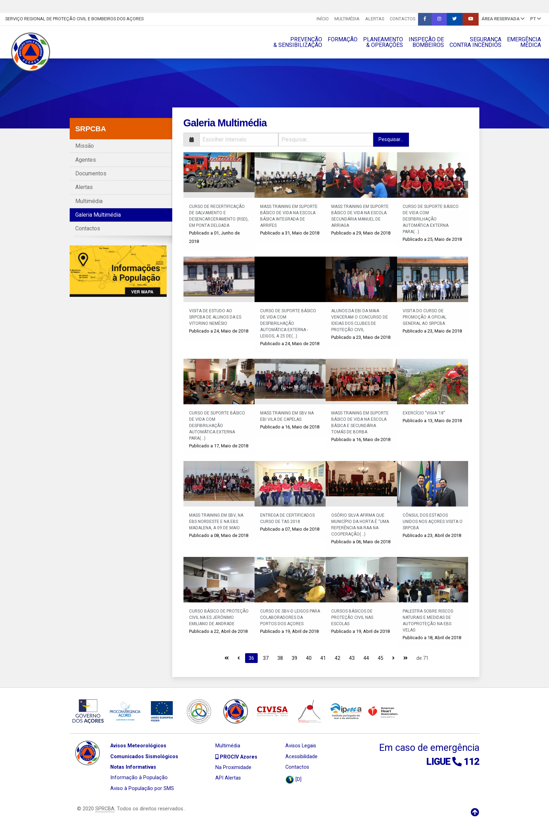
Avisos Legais (300, 746)
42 (337, 658)
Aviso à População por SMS (142, 788)
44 (366, 658)
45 (380, 658)
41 (323, 658)
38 (280, 658)
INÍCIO (323, 18)
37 (266, 658)
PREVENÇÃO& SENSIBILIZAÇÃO (297, 42)
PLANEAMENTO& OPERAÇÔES (383, 42)
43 (352, 658)
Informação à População (139, 778)
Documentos (90, 173)
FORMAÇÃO (342, 39)
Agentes (85, 159)
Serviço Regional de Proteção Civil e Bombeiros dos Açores (74, 18)
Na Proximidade (233, 767)
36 (251, 658)
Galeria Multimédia (98, 214)
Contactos (402, 18)
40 (309, 658)
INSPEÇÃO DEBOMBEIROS (426, 42)
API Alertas (228, 778)
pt (535, 18)
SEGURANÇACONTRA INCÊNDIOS (475, 42)
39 (294, 658)
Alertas (374, 18)
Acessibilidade (301, 757)
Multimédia (347, 18)
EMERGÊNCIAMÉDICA (524, 42)
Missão (84, 145)
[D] (293, 779)
